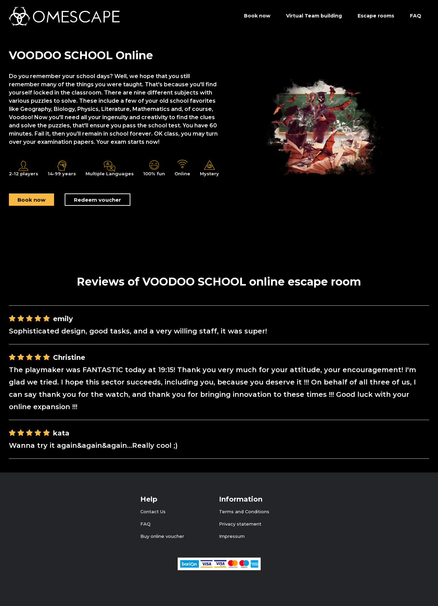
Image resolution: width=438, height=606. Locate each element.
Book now (31, 200)
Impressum (232, 536)
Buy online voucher (162, 536)
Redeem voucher (97, 200)
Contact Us (153, 511)
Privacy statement (240, 524)
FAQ (415, 16)
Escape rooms (376, 16)
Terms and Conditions (244, 511)
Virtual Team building (314, 16)
